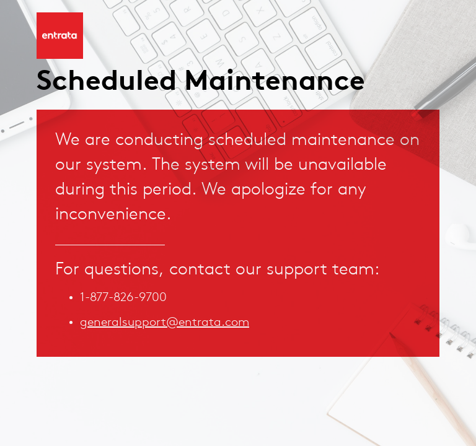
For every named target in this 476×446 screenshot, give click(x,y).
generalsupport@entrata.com (164, 323)
